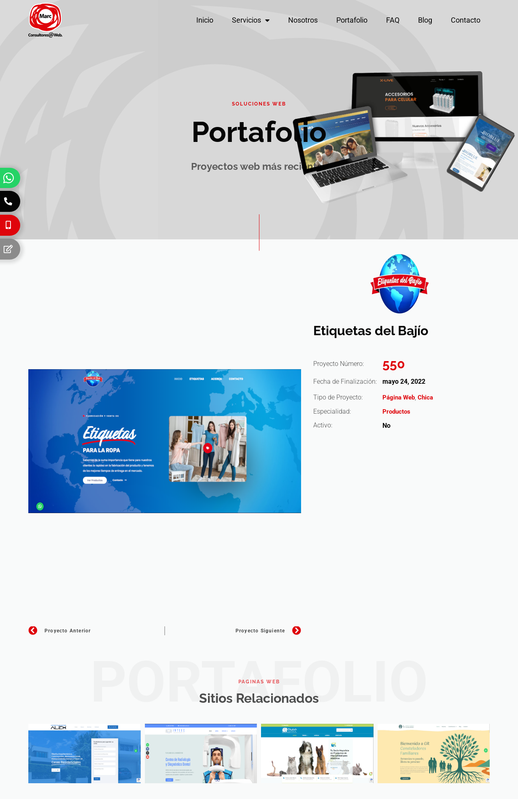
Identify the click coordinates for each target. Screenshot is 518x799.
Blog (425, 20)
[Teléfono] (8, 201)
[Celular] (8, 225)
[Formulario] (8, 249)
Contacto (465, 20)
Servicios (251, 20)
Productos (397, 411)
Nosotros (303, 20)
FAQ (392, 20)
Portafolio (351, 20)
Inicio (204, 20)
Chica (428, 397)
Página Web (399, 397)
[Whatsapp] (8, 178)
